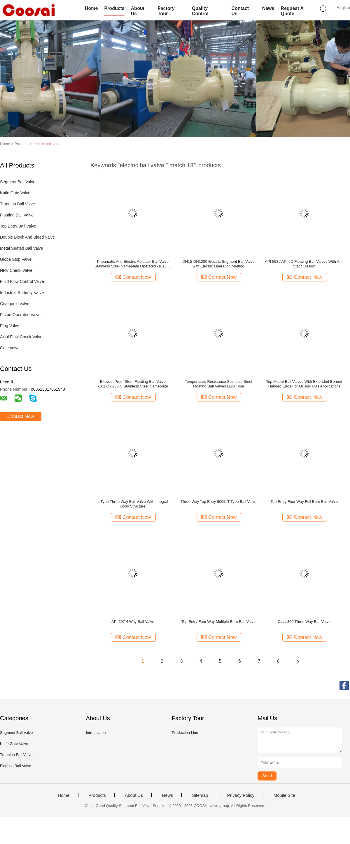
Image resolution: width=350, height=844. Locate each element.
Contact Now (20, 416)
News (268, 8)
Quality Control (200, 11)
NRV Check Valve (16, 270)
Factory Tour (166, 11)
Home (91, 8)
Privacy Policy (240, 795)
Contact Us (240, 11)
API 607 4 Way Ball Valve (132, 621)
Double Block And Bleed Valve (27, 237)
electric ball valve (47, 144)
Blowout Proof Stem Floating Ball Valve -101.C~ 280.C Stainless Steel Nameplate (133, 383)
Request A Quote (292, 11)
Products (114, 8)
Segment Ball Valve (17, 181)
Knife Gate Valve (15, 193)
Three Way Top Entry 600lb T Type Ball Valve (218, 501)
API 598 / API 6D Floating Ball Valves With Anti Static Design (304, 263)
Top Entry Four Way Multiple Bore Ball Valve (218, 621)
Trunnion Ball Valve (17, 204)
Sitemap (200, 795)
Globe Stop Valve (16, 259)
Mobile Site (284, 795)
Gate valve (10, 348)
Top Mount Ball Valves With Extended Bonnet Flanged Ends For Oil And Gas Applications (304, 383)
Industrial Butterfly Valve (22, 292)
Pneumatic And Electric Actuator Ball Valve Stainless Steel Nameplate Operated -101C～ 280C (132, 264)
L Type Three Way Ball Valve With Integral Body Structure (132, 503)
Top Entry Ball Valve (18, 226)
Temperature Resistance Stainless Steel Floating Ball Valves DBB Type (218, 383)
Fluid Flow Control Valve (22, 281)
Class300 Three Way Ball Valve (304, 621)
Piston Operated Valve (20, 314)
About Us (137, 11)
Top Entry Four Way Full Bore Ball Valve (303, 501)
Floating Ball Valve (17, 215)
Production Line (185, 732)
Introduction (96, 732)
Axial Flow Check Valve (21, 336)
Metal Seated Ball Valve (21, 248)
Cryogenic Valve (14, 303)
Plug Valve (9, 325)
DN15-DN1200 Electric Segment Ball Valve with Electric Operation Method (218, 263)
